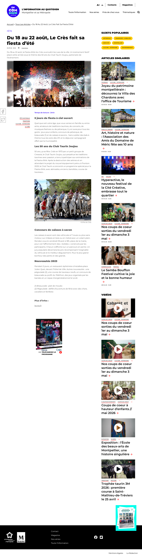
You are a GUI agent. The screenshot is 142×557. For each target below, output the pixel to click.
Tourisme (104, 82)
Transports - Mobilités (123, 38)
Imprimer (25, 48)
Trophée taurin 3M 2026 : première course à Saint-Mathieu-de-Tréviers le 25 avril (117, 491)
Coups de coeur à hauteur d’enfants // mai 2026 (116, 409)
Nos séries (94, 12)
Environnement (127, 47)
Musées (113, 439)
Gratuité (106, 43)
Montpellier (118, 43)
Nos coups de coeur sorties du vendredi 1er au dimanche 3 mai (116, 369)
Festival (116, 266)
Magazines (127, 5)
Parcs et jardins (107, 129)
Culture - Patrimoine (23, 123)
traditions (26, 121)
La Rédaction (132, 553)
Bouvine (113, 480)
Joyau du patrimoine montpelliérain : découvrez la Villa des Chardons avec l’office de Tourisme (118, 93)
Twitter (3, 120)
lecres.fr (38, 306)
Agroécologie (106, 266)
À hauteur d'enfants (108, 401)
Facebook (3, 111)
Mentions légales (116, 553)
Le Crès (27, 126)
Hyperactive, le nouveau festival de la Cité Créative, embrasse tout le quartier (116, 187)
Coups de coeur (106, 223)
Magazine (55, 535)
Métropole (107, 38)
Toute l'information (77, 12)
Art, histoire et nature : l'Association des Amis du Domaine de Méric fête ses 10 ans (117, 138)
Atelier (108, 176)
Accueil (10, 24)
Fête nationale (25, 118)
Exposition (105, 439)
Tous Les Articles (22, 24)
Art (102, 176)
